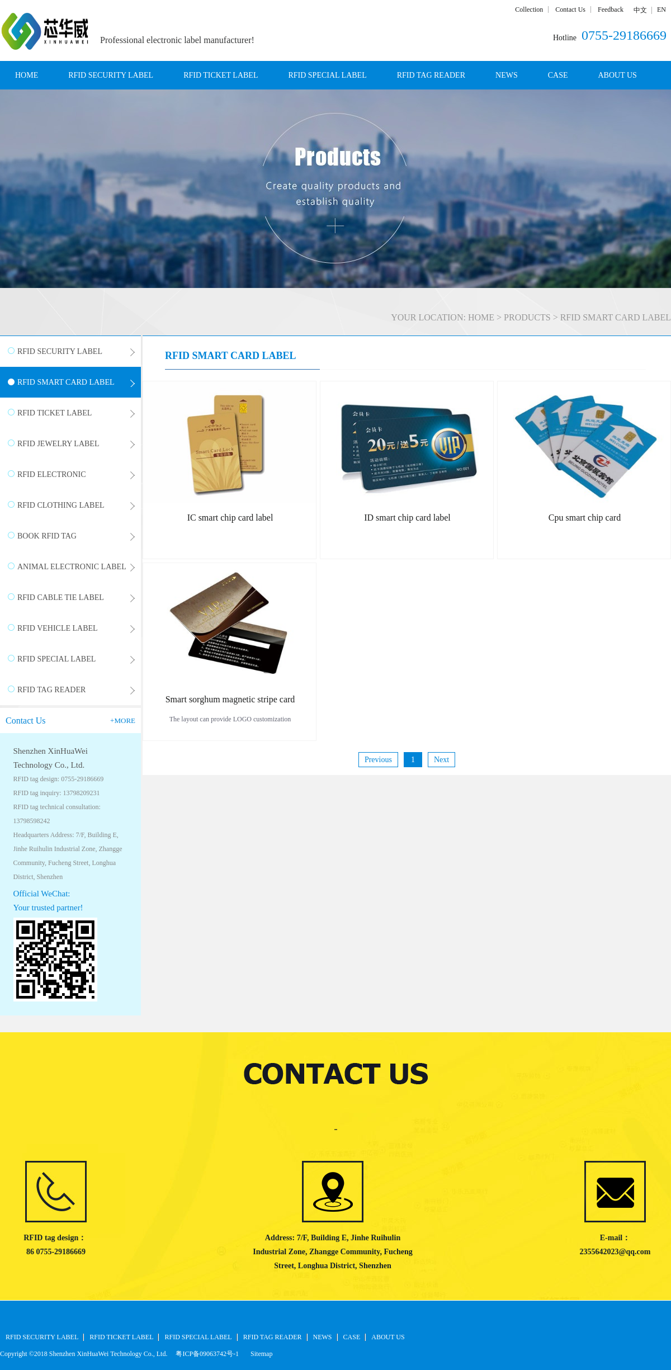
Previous (378, 759)
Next (441, 759)
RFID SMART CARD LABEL (615, 317)
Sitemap (259, 1354)
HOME (26, 75)
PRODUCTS (527, 317)
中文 (640, 10)
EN (661, 9)
